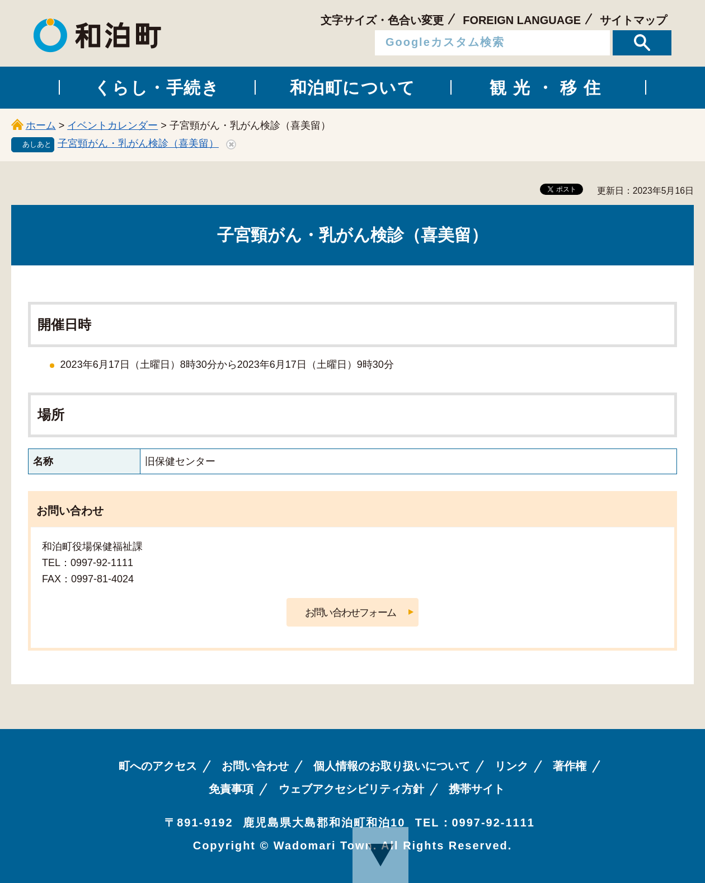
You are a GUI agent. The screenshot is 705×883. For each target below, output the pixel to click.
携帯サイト (477, 789)
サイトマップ (633, 20)
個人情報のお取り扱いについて (391, 766)
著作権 (569, 766)
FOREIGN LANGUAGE (522, 20)
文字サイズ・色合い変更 (382, 20)
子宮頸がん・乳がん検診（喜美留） (138, 143)
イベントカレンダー (112, 125)
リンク (511, 766)
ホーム (41, 125)
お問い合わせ (255, 766)
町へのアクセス (158, 766)
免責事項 (231, 789)
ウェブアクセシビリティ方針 (351, 789)
